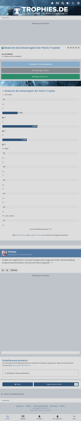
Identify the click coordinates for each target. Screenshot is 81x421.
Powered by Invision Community (40, 410)
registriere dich (35, 235)
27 (3, 131)
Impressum (53, 406)
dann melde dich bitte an (21, 365)
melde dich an (21, 235)
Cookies (62, 406)
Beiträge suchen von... (40, 76)
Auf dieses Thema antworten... (17, 373)
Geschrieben (20, 254)
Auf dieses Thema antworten (40, 64)
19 (3, 144)
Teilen (18, 384)
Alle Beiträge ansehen (40, 70)
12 (3, 118)
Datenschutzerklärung (40, 406)
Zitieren (14, 270)
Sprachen (20, 406)
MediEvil (18, 56)
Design (28, 406)
